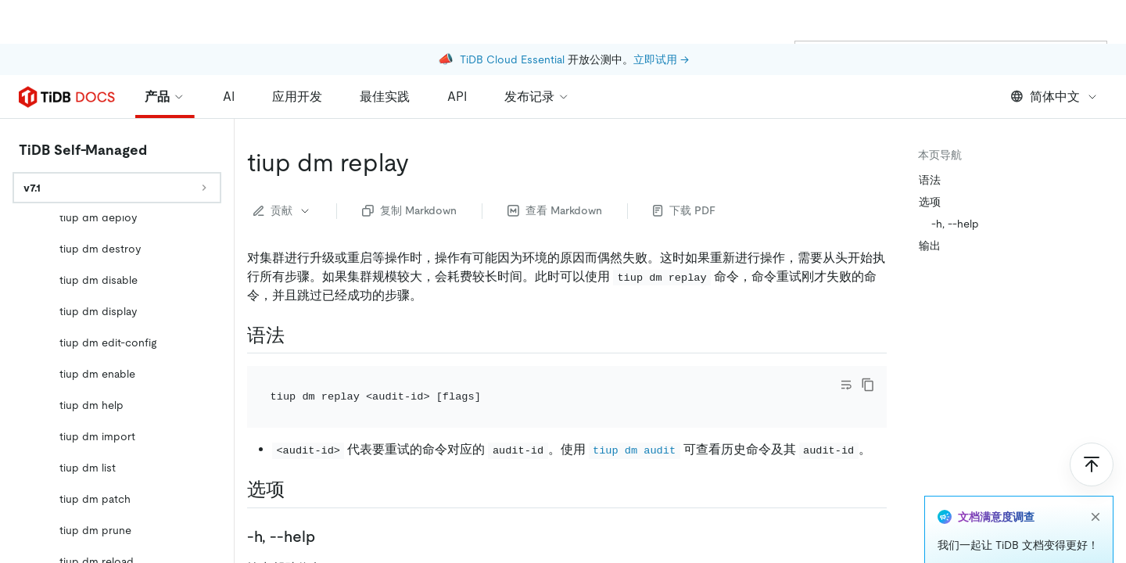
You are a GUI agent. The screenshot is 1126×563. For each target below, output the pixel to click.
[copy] (868, 341)
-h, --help (955, 180)
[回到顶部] (1091, 421)
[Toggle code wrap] (846, 341)
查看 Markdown (554, 166)
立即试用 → (661, 15)
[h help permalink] (327, 492)
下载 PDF (684, 166)
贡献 (282, 166)
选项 (930, 158)
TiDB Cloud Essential (512, 15)
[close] (1095, 473)
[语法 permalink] (297, 291)
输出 (930, 201)
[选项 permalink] (297, 445)
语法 (930, 136)
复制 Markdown (409, 166)
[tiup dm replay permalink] (421, 118)
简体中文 (1054, 52)
